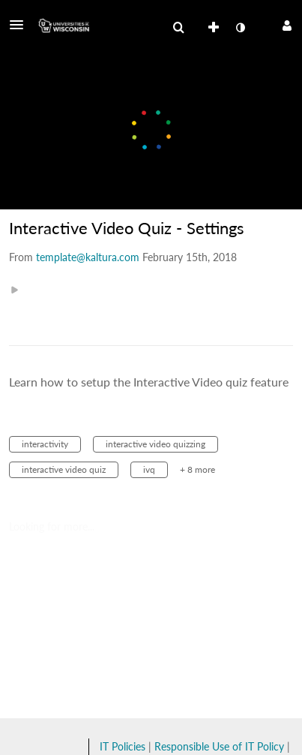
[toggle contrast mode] (240, 27)
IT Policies (122, 746)
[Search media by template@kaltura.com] (87, 257)
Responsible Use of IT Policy (219, 746)
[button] (21, 24)
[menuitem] (178, 27)
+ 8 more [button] (197, 469)
